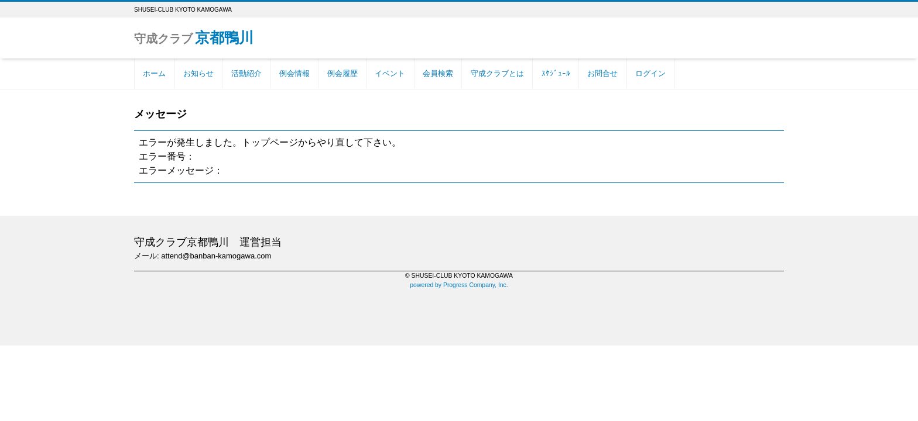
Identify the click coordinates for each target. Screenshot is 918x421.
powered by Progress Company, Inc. (459, 285)
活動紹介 (246, 73)
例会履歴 (342, 73)
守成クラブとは (497, 73)
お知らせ (198, 73)
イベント (390, 73)
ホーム (154, 73)
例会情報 (294, 73)
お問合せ (602, 73)
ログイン (650, 73)
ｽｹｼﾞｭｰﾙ (556, 73)
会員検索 (438, 73)
